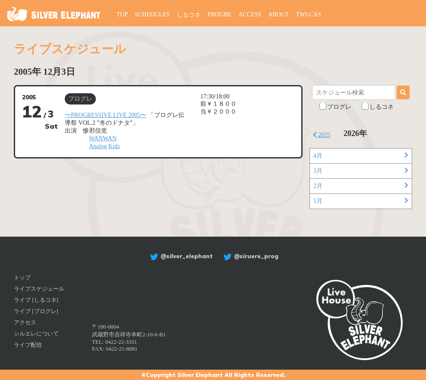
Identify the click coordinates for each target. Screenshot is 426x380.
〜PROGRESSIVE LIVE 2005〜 (105, 115)
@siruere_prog (249, 256)
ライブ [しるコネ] (36, 300)
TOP (122, 14)
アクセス (25, 322)
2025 (322, 135)
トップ (22, 277)
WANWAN (103, 138)
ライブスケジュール (39, 288)
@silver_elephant (180, 256)
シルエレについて (36, 333)
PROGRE (219, 14)
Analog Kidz (104, 146)
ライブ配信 (28, 345)
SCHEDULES (152, 14)
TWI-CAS (308, 14)
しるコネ (189, 15)
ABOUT (278, 14)
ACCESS (249, 14)
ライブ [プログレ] (36, 311)
